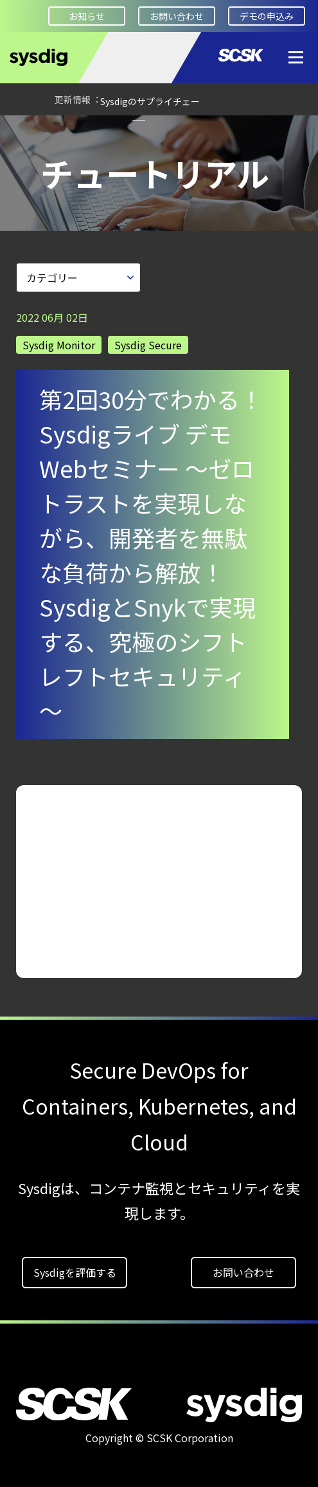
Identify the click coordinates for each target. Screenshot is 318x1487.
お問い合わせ (177, 16)
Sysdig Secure (148, 340)
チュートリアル (138, 179)
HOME (29, 180)
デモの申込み (267, 16)
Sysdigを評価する (74, 1267)
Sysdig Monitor (58, 340)
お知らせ (87, 16)
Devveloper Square (86, 179)
